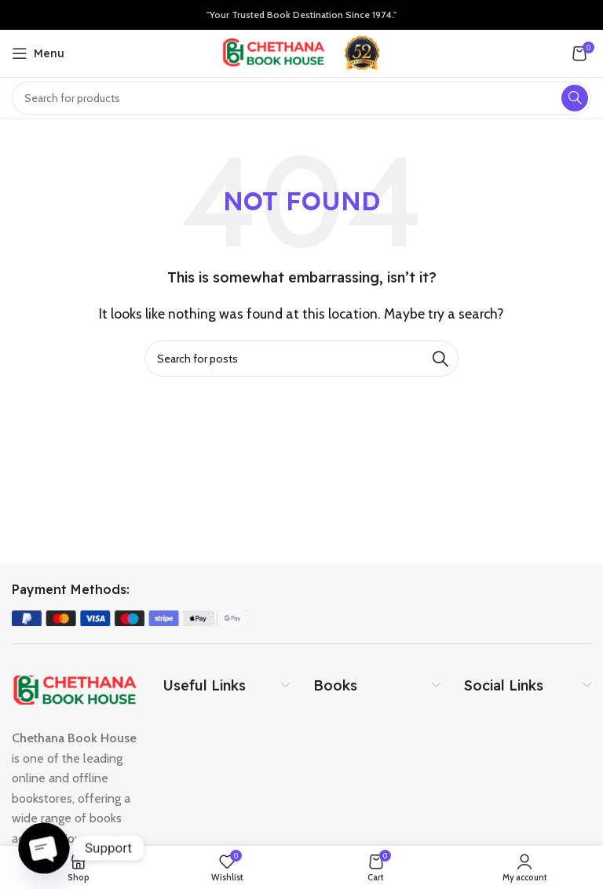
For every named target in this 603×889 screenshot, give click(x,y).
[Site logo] (273, 52)
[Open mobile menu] (38, 53)
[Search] (301, 359)
